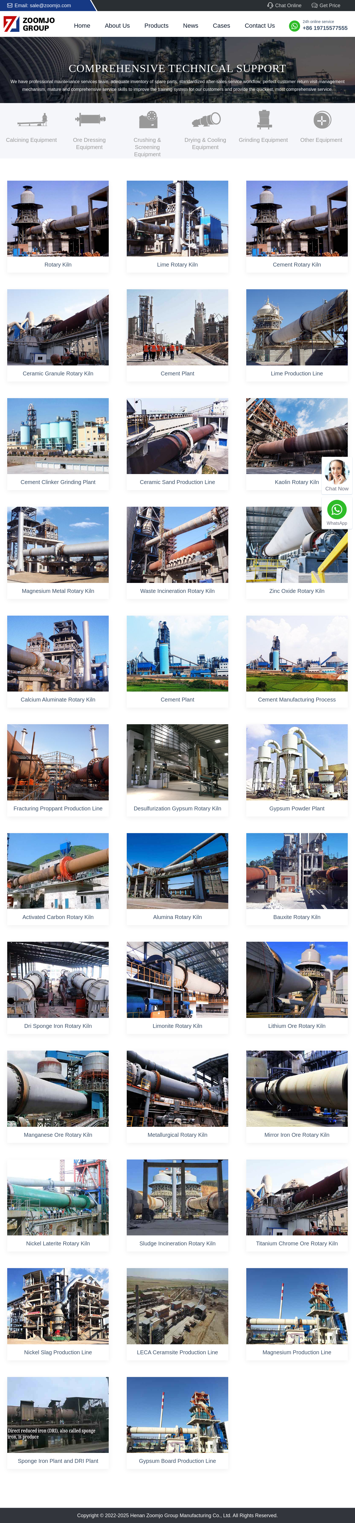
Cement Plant (177, 373)
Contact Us (260, 25)
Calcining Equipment (31, 140)
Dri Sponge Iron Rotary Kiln (58, 1026)
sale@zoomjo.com (50, 5)
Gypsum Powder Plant (296, 808)
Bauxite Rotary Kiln (297, 917)
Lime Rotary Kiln (177, 265)
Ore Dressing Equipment (89, 143)
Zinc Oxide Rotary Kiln (296, 591)
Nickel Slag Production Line (58, 1352)
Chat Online (284, 5)
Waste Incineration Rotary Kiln (177, 591)
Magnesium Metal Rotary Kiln (58, 591)
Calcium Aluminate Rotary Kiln (58, 700)
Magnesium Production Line (297, 1352)
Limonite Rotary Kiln (177, 1026)
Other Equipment (321, 140)
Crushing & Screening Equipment (147, 147)
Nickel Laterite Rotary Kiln (58, 1243)
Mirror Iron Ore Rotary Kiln (296, 1135)
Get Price (325, 5)
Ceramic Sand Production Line (177, 482)
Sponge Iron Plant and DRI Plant (58, 1461)
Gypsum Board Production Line (177, 1461)
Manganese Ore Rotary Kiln (58, 1135)
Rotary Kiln (58, 265)
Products (156, 25)
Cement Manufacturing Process (297, 700)
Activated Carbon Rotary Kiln (58, 917)
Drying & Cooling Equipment (205, 143)
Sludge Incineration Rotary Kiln (178, 1243)
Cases (221, 25)
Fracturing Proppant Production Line (58, 808)
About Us (117, 25)
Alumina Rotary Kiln (177, 917)
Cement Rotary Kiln (297, 265)
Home (82, 25)
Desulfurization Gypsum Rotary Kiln (177, 808)
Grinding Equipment (263, 140)
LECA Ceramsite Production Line (177, 1352)
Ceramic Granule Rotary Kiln (58, 373)
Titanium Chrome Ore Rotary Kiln (297, 1243)
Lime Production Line (297, 373)
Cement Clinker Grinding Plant (58, 482)
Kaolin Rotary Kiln (297, 482)
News (190, 25)
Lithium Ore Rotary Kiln (297, 1026)
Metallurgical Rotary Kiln (177, 1135)
